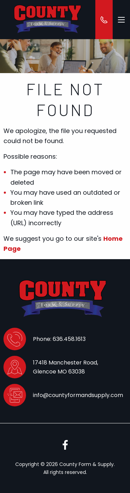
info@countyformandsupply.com (78, 395)
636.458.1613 (69, 339)
